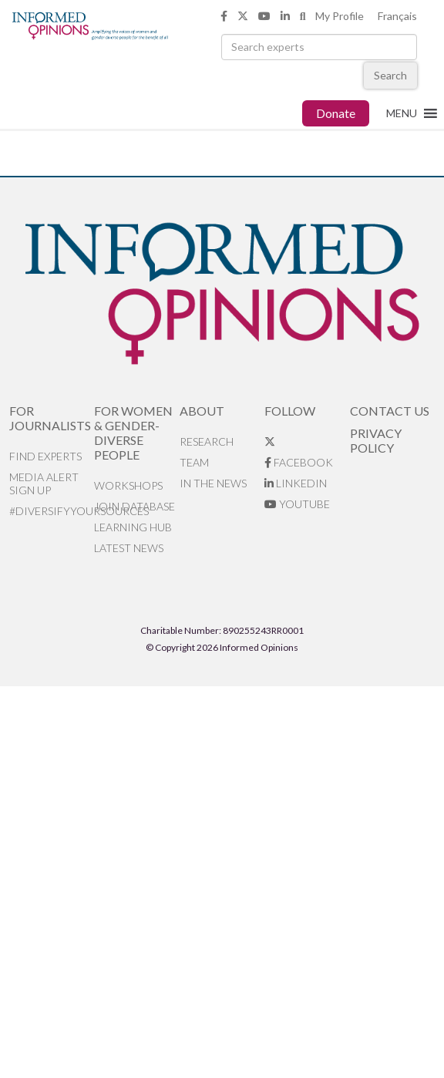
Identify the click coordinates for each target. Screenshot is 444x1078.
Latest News (128, 547)
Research (207, 441)
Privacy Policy (376, 440)
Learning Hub (133, 527)
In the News (213, 483)
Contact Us (389, 410)
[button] (401, 113)
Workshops (128, 485)
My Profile (339, 15)
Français (397, 15)
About (202, 410)
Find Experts (45, 456)
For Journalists (50, 418)
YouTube (297, 503)
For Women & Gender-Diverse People (133, 432)
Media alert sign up (44, 483)
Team (194, 462)
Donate (335, 113)
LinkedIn (295, 483)
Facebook (298, 462)
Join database (134, 506)
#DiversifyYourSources (52, 510)
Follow (289, 410)
